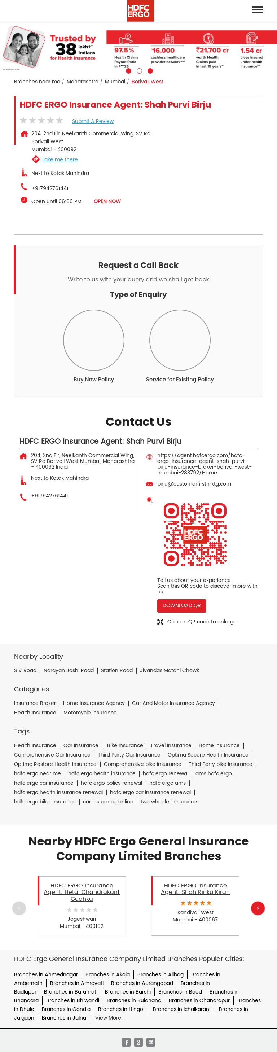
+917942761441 (50, 189)
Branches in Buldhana (134, 1000)
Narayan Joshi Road (69, 671)
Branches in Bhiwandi (72, 1000)
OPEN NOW (107, 201)
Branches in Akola (107, 974)
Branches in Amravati (77, 983)
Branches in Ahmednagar (46, 974)
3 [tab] (149, 70)
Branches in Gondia (66, 1009)
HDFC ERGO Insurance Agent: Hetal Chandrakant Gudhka (82, 892)
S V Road (25, 671)
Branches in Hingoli (121, 1009)
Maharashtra (82, 82)
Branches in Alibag (160, 974)
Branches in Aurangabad (142, 983)
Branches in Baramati (70, 992)
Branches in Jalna (64, 1018)
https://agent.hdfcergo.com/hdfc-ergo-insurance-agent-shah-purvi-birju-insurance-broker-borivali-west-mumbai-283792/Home (204, 464)
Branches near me (37, 82)
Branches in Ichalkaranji (182, 1009)
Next (258, 908)
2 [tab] (138, 70)
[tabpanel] (138, 47)
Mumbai (115, 82)
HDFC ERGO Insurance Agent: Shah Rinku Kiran (195, 889)
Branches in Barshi (128, 992)
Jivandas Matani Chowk (169, 671)
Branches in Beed (180, 992)
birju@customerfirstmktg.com (194, 484)
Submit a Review (93, 121)
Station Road (117, 671)
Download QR (182, 605)
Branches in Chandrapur (199, 1000)
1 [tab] (127, 70)
